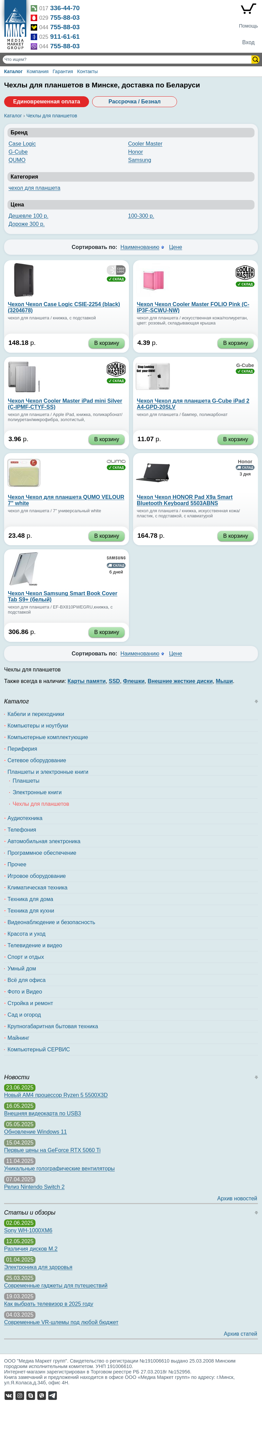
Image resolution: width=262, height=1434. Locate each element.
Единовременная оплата (46, 101)
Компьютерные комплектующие (48, 737)
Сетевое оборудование (37, 760)
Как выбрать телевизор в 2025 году (48, 1304)
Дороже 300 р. (27, 224)
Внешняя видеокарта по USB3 (42, 1113)
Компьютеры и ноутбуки (38, 726)
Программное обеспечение (42, 853)
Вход (248, 42)
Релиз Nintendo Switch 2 (34, 1187)
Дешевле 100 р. (28, 216)
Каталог (13, 71)
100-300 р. (141, 216)
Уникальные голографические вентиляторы (59, 1168)
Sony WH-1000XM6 (28, 1230)
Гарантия (63, 71)
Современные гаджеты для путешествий (55, 1285)
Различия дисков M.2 (31, 1249)
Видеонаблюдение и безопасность (51, 922)
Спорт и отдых (26, 957)
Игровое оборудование (37, 876)
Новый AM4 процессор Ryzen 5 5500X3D (56, 1095)
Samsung (139, 160)
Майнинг (18, 1038)
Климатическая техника (38, 887)
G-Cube (18, 152)
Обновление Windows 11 (35, 1132)
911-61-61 (65, 36)
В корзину (106, 343)
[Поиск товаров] (128, 59)
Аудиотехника (25, 818)
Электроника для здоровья (38, 1267)
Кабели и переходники (36, 714)
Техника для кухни (31, 911)
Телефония (22, 830)
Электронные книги (37, 792)
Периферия (22, 749)
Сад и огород (24, 1015)
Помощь (248, 26)
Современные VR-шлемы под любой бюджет (61, 1322)
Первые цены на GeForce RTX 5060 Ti (52, 1150)
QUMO (17, 160)
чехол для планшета (34, 188)
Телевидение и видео (35, 945)
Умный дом (22, 968)
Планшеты (26, 781)
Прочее (17, 864)
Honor (135, 152)
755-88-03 (65, 17)
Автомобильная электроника (44, 841)
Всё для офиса (27, 980)
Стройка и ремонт (30, 1003)
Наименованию (139, 247)
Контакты (87, 71)
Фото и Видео (25, 992)
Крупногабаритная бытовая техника (53, 1026)
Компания (37, 71)
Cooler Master (145, 144)
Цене (175, 247)
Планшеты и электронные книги (48, 772)
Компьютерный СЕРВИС (39, 1049)
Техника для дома (30, 899)
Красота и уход (26, 934)
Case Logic (22, 144)
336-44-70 (65, 8)
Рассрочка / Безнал (134, 101)
